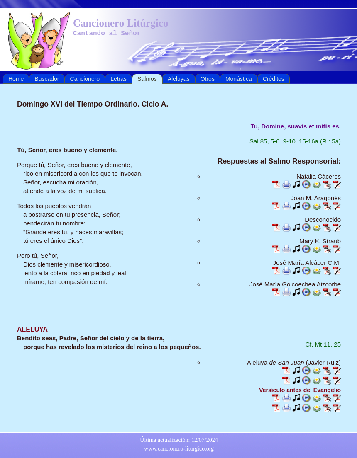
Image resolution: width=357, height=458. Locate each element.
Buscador (46, 78)
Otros (208, 78)
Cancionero (85, 78)
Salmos (147, 78)
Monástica (238, 78)
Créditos (273, 78)
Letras (118, 78)
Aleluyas (179, 78)
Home (16, 78)
